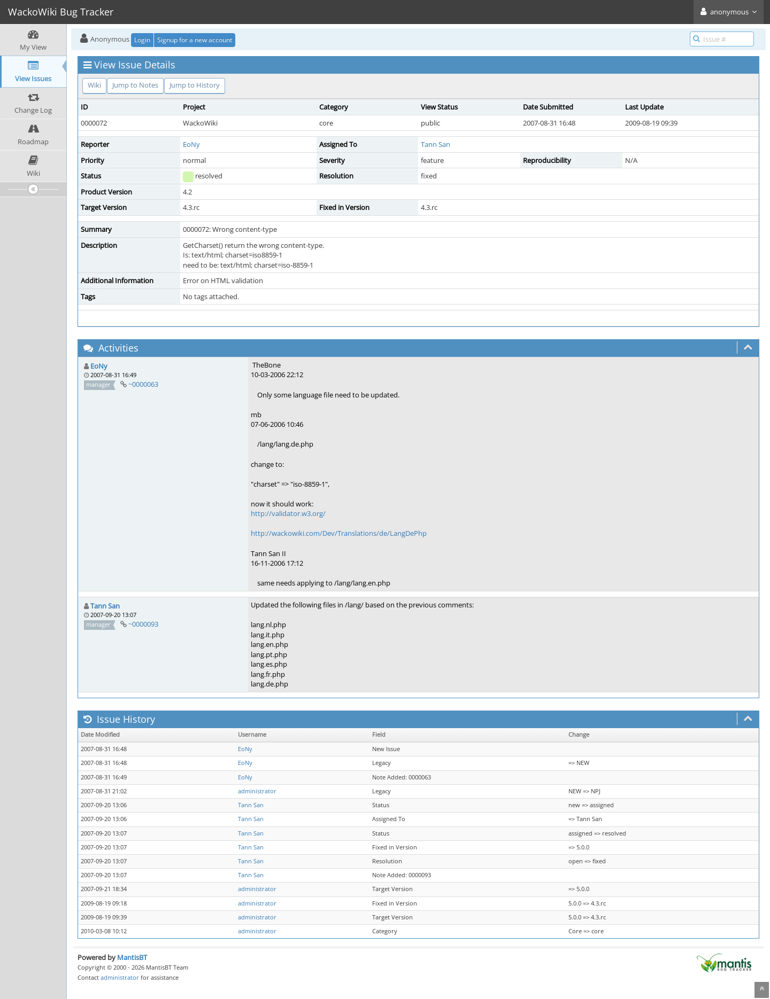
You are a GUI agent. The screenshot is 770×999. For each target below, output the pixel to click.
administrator (257, 791)
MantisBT (132, 957)
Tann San (435, 144)
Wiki (94, 85)
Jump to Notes (135, 85)
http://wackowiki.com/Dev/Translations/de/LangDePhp (339, 533)
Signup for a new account (194, 39)
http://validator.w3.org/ (288, 513)
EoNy (191, 144)
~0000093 (143, 624)
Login (142, 39)
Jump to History (195, 85)
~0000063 (143, 384)
